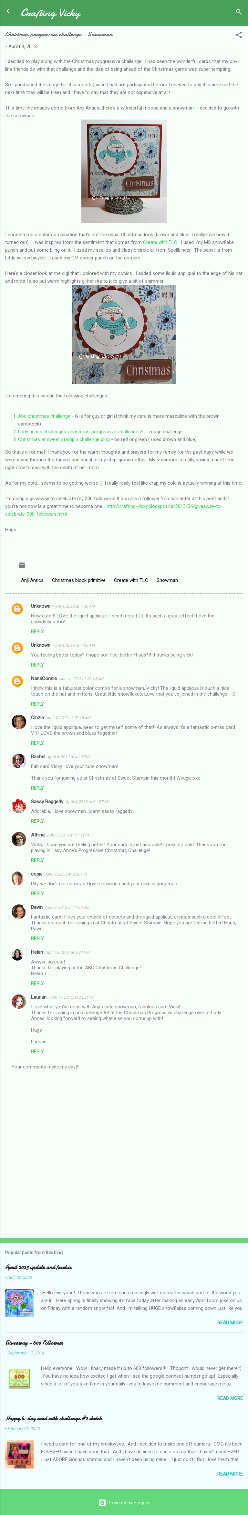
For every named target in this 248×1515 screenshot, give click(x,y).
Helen (37, 952)
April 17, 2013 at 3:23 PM (71, 997)
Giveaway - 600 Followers (34, 1343)
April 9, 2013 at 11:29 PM (67, 907)
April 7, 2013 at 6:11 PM (68, 835)
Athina (38, 835)
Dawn (37, 907)
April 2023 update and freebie (38, 1267)
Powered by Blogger (124, 1503)
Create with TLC (160, 242)
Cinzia (37, 718)
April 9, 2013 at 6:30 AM (66, 874)
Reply (37, 631)
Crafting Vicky (50, 12)
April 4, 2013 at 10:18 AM (68, 717)
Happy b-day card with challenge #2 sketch (53, 1419)
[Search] (239, 13)
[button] (239, 36)
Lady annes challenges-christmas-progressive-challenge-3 (80, 432)
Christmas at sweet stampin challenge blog (64, 439)
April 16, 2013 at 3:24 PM (68, 952)
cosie (37, 874)
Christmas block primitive (79, 580)
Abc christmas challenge (44, 416)
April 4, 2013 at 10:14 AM (81, 678)
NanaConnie (44, 678)
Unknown (40, 606)
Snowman (167, 580)
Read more (230, 1323)
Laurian (38, 997)
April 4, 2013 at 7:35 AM (74, 645)
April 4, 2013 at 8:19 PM (87, 801)
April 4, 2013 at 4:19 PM (69, 756)
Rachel (38, 757)
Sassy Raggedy (47, 802)
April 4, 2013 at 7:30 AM (74, 606)
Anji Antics (32, 580)
